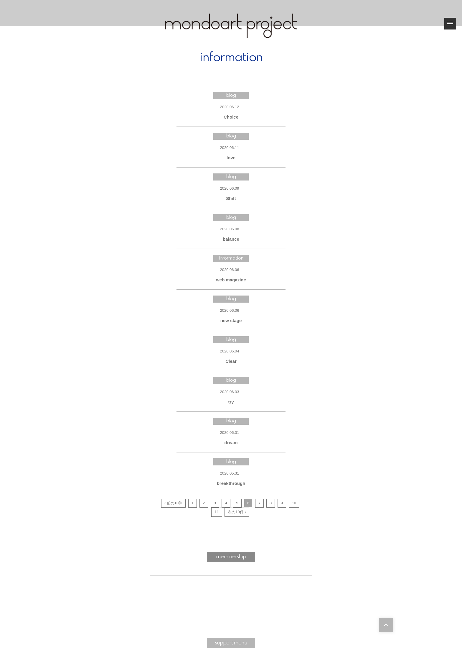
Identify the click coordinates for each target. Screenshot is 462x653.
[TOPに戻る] (386, 625)
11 (216, 512)
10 (294, 503)
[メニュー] (450, 23)
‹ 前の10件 (173, 503)
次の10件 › (237, 512)
